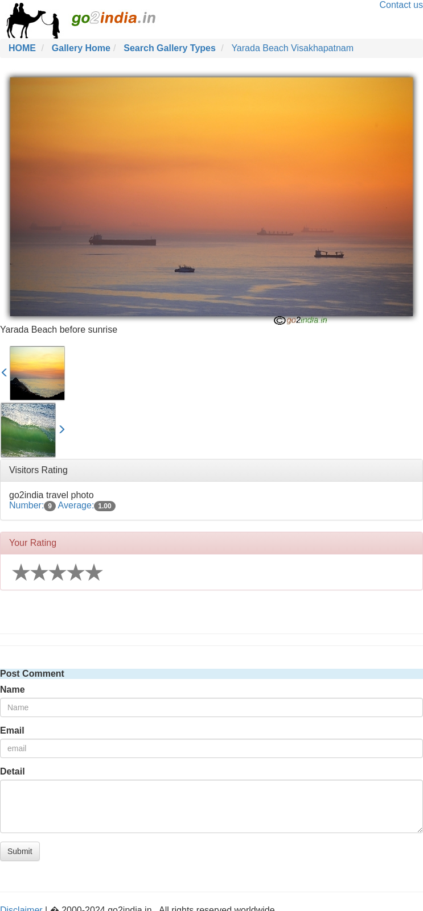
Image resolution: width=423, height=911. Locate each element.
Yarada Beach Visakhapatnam (292, 48)
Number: (32, 505)
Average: (87, 505)
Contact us (401, 5)
